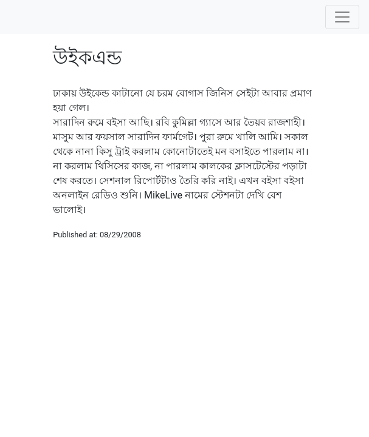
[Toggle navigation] (342, 17)
